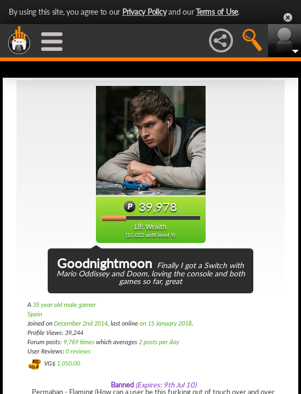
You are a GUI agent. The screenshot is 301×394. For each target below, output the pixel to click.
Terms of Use (217, 11)
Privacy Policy (144, 11)
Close (287, 17)
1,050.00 (68, 363)
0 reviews (78, 351)
